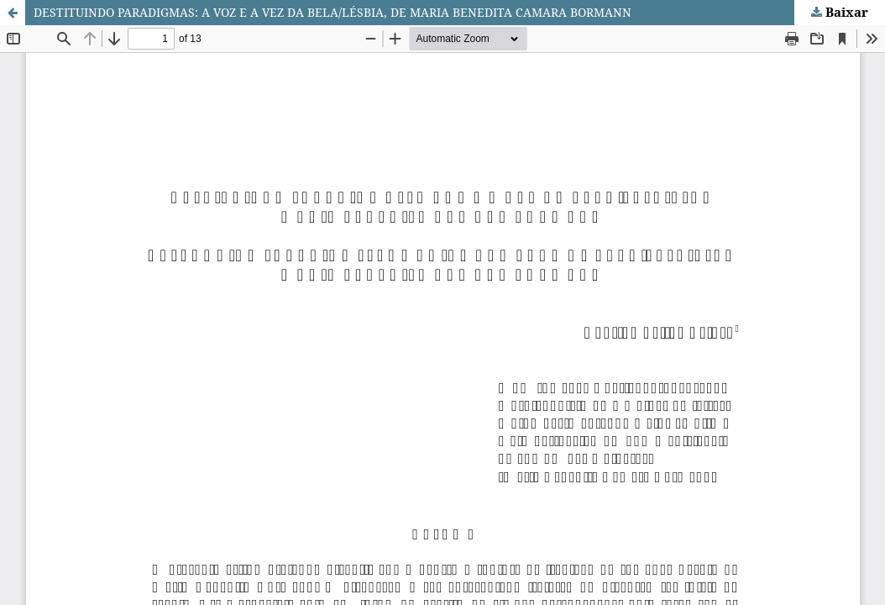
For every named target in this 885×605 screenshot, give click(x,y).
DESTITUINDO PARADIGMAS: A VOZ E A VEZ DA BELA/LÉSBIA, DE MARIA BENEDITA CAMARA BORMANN (332, 12)
